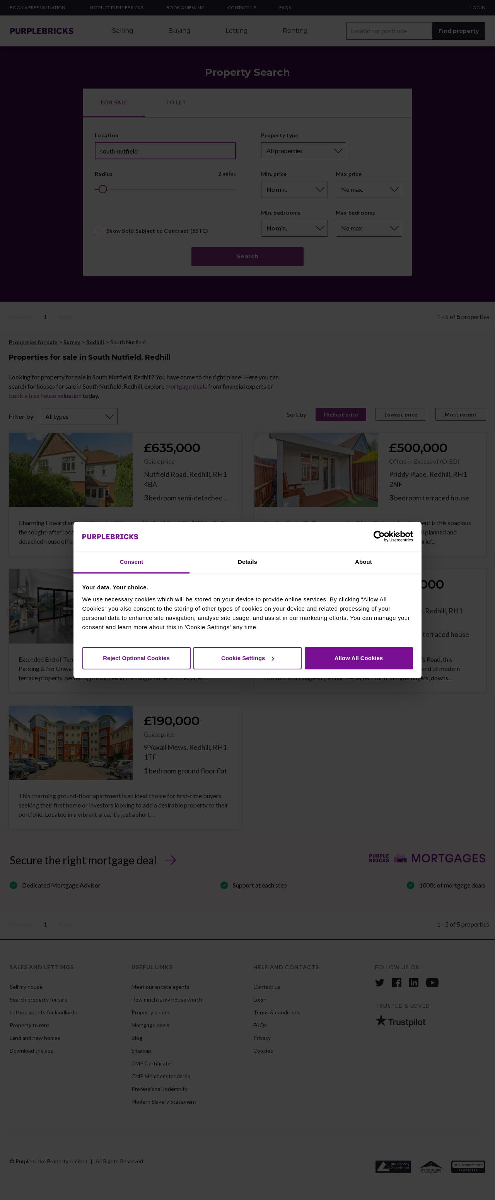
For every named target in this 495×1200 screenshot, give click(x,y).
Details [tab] (247, 561)
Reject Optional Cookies (136, 658)
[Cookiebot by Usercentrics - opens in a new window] (379, 536)
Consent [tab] (131, 561)
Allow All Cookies (359, 658)
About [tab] (363, 561)
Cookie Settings (247, 658)
